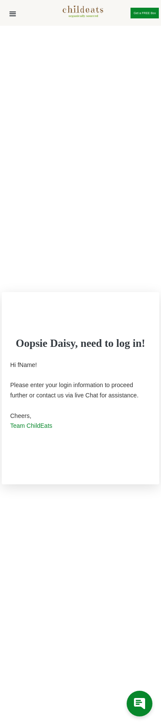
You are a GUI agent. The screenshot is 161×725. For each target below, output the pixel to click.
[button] (13, 14)
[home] (80, 13)
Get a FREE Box (145, 13)
